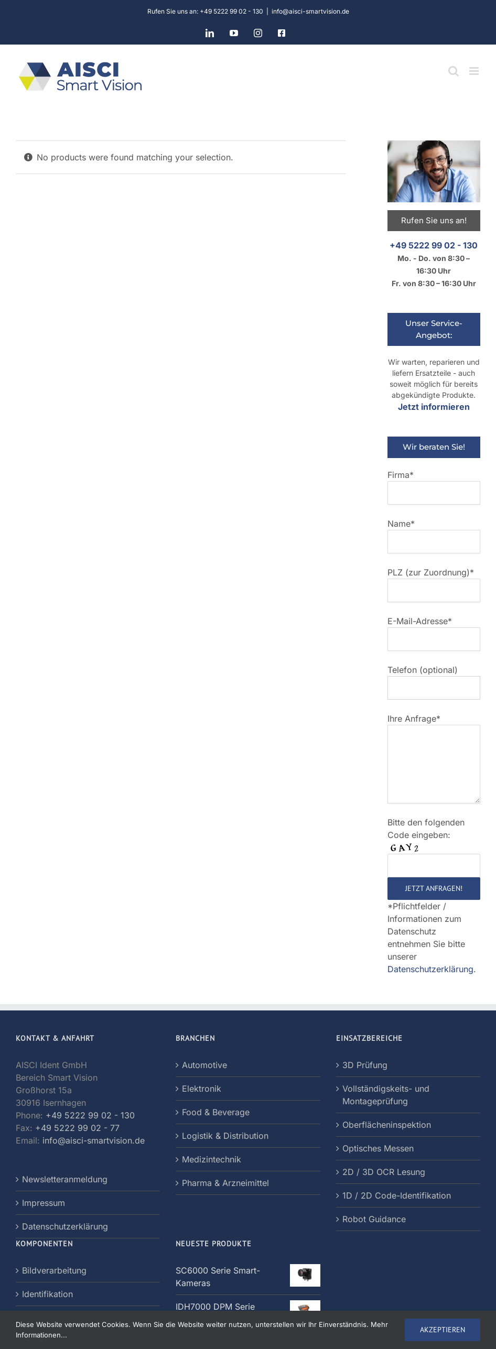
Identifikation (47, 1294)
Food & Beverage (216, 1112)
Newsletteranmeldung (64, 1179)
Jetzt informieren (434, 406)
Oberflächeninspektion (386, 1124)
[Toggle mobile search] (453, 71)
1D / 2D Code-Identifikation (396, 1195)
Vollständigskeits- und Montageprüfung (385, 1094)
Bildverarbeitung (54, 1270)
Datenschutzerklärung (430, 969)
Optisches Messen (378, 1148)
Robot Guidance (374, 1219)
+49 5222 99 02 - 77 (77, 1128)
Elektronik (201, 1088)
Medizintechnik (211, 1159)
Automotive (204, 1065)
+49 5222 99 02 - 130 (434, 245)
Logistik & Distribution (225, 1135)
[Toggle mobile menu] (474, 71)
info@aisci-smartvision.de (310, 11)
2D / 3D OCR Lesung (383, 1172)
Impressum (43, 1203)
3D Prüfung (364, 1065)
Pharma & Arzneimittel (225, 1183)
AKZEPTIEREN (442, 1329)
